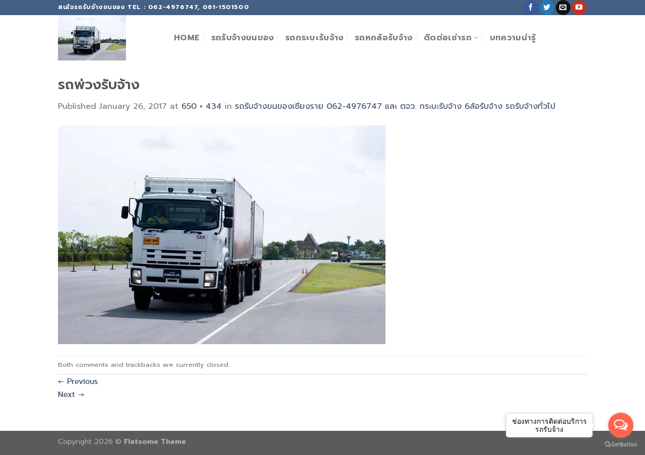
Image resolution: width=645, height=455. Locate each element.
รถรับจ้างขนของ (242, 38)
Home (187, 38)
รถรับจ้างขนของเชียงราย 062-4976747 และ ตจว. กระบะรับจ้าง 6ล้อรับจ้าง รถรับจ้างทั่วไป (395, 106)
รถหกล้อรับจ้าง (384, 38)
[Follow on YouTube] (578, 7)
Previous (78, 381)
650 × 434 (201, 106)
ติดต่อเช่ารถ (451, 38)
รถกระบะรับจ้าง (314, 38)
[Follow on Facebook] (531, 7)
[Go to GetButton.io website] (621, 444)
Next (71, 394)
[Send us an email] (563, 7)
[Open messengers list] (620, 425)
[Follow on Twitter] (547, 7)
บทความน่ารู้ (513, 38)
